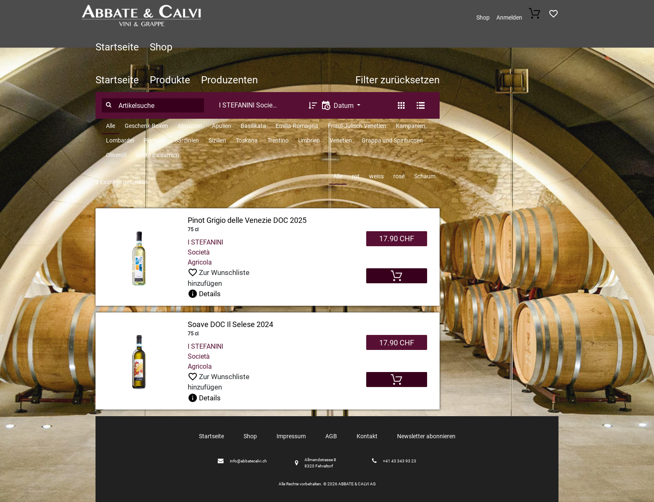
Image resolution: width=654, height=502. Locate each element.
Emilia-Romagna (297, 125)
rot (356, 176)
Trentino (278, 140)
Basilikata (253, 125)
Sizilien (217, 140)
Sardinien (187, 140)
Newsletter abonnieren (426, 436)
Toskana (247, 140)
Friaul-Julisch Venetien (357, 125)
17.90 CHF (396, 238)
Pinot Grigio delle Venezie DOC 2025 (247, 220)
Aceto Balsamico (157, 155)
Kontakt (367, 436)
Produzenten (229, 80)
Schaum (424, 176)
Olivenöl (116, 155)
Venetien (341, 140)
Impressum (291, 436)
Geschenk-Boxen (146, 125)
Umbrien (309, 140)
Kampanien (410, 125)
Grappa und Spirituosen (392, 140)
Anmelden (509, 17)
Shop (483, 17)
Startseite (117, 47)
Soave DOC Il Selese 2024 (230, 324)
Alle (110, 125)
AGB (331, 436)
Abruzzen (190, 125)
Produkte (170, 80)
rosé (399, 176)
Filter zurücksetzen (397, 80)
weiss (376, 176)
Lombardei (120, 140)
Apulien (221, 125)
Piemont (154, 140)
